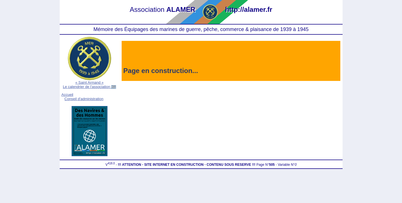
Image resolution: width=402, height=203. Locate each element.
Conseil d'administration (84, 99)
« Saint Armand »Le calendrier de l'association (89, 84)
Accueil (67, 94)
